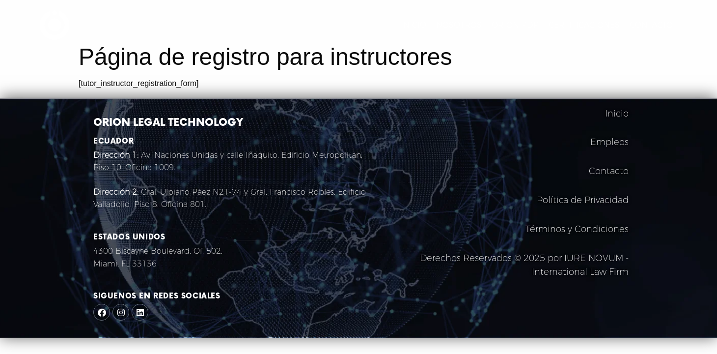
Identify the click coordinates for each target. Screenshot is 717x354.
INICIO (413, 25)
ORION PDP (515, 25)
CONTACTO (651, 25)
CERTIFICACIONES (584, 25)
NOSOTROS (459, 25)
